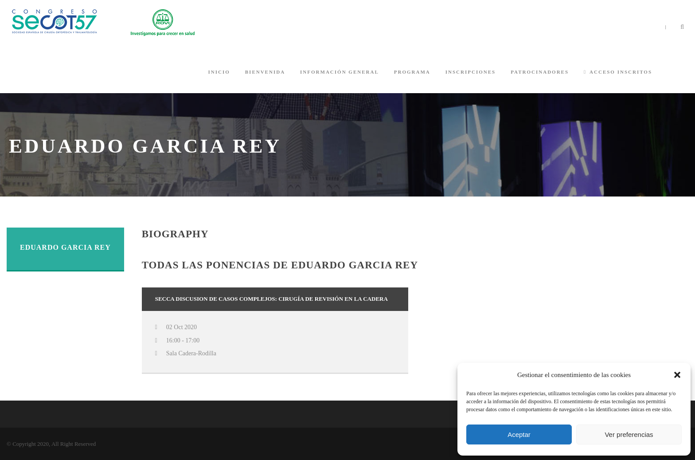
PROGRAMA (412, 72)
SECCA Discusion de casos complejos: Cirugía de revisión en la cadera (271, 298)
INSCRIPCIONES (470, 72)
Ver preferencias (629, 434)
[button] (677, 374)
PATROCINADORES (540, 72)
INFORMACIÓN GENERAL (339, 72)
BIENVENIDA (265, 72)
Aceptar (519, 434)
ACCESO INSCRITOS (618, 72)
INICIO (219, 72)
